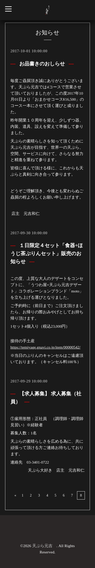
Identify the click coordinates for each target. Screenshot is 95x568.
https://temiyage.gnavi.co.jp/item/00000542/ (45, 347)
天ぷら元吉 (44, 546)
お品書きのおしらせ (42, 63)
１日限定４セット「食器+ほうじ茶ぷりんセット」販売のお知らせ (46, 253)
